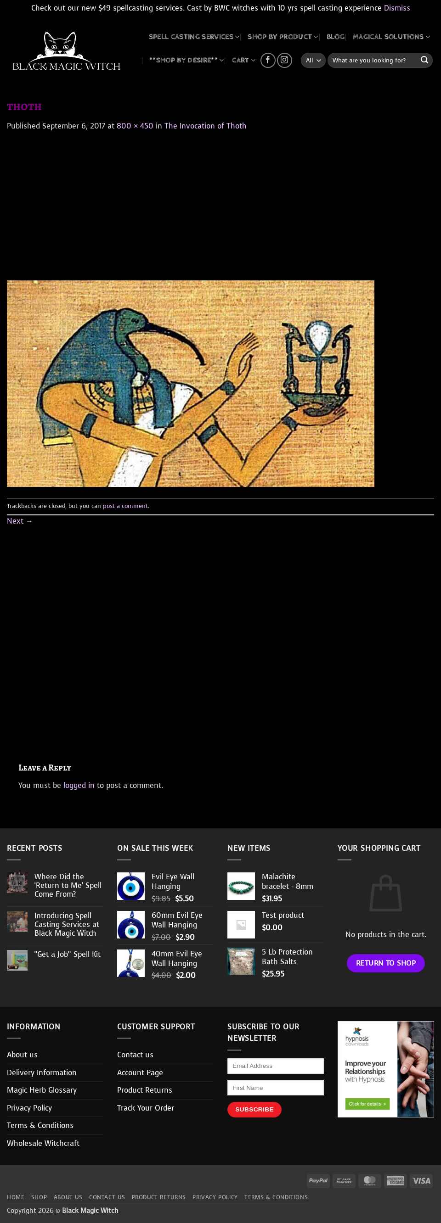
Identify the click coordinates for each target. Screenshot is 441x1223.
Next (20, 521)
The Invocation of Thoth (205, 126)
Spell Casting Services (194, 37)
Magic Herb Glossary (42, 1090)
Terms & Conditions (40, 1125)
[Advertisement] (220, 200)
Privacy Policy (29, 1108)
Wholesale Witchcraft (43, 1143)
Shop (39, 1197)
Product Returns (144, 1090)
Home (15, 1197)
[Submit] (424, 60)
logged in (79, 785)
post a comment (125, 506)
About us (22, 1055)
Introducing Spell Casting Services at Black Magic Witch (66, 924)
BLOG (336, 37)
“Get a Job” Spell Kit (67, 954)
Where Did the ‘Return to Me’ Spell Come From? (68, 885)
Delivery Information (42, 1073)
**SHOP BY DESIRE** (186, 60)
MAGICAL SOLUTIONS (391, 37)
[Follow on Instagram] (284, 60)
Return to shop (386, 963)
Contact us (135, 1055)
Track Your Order (145, 1108)
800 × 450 (135, 126)
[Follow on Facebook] (268, 60)
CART (243, 60)
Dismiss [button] (397, 8)
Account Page (140, 1073)
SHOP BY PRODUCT (283, 37)
